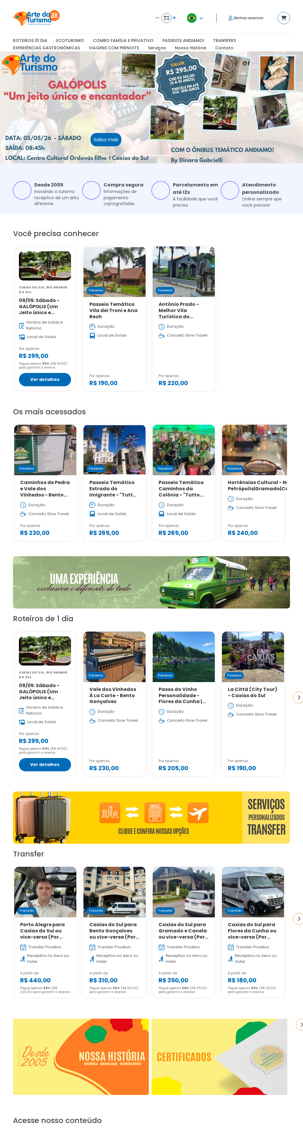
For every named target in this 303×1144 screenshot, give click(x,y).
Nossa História (190, 48)
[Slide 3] (156, 155)
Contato (224, 48)
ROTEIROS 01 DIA (30, 40)
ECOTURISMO (70, 40)
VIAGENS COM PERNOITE (114, 48)
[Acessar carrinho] (284, 18)
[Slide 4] (167, 155)
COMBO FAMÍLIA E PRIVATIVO (123, 40)
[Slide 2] (146, 155)
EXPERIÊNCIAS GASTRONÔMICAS (46, 48)
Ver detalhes (44, 380)
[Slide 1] (135, 155)
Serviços (157, 48)
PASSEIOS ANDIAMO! (183, 40)
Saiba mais (106, 139)
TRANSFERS (224, 40)
